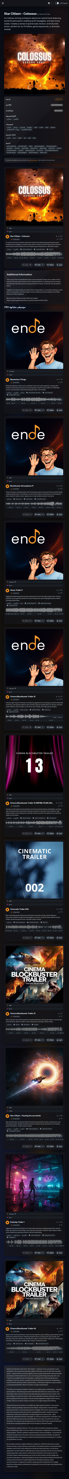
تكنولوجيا (29, 127)
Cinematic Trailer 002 (19, 909)
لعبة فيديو (22, 127)
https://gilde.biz (19, 294)
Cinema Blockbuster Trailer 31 (22, 1013)
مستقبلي (52, 127)
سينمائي (9, 119)
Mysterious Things (18, 379)
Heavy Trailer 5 (16, 590)
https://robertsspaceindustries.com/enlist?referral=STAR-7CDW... (27, 300)
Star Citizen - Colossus (20, 236)
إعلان (46, 127)
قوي (29, 138)
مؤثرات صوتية (24, 709)
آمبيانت (22, 392)
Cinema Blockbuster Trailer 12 (22, 696)
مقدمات (9, 127)
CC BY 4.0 (59, 99)
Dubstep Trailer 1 (17, 1222)
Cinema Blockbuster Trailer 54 (23, 1328)
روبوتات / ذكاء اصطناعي (13, 129)
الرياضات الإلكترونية (27, 129)
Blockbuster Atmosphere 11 (21, 486)
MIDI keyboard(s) (33, 160)
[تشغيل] (7, 236)
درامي (14, 138)
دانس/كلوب (17, 1235)
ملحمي (8, 138)
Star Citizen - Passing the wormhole (25, 1116)
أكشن (35, 127)
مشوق (20, 138)
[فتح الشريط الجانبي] (3, 3)
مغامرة (41, 127)
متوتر (34, 138)
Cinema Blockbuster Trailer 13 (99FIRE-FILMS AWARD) (33, 803)
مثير (25, 138)
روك (21, 603)
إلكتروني (16, 119)
